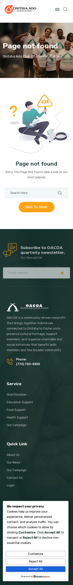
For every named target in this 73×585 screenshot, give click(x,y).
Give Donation (17, 394)
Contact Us (15, 477)
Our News (13, 462)
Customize (35, 554)
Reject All (35, 561)
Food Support (16, 410)
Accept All (35, 569)
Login (11, 485)
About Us (13, 455)
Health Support (17, 417)
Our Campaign (17, 425)
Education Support (20, 402)
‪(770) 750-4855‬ (28, 364)
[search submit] (60, 193)
